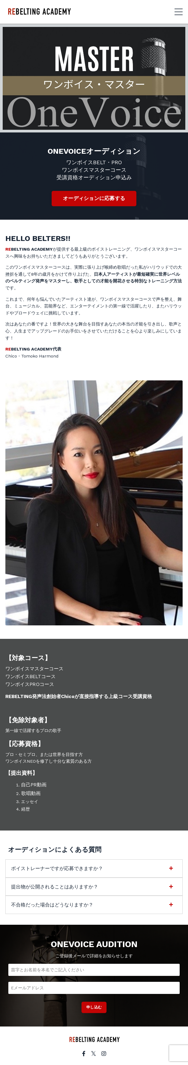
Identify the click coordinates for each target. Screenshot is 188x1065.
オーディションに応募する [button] (94, 198)
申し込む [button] (94, 1007)
